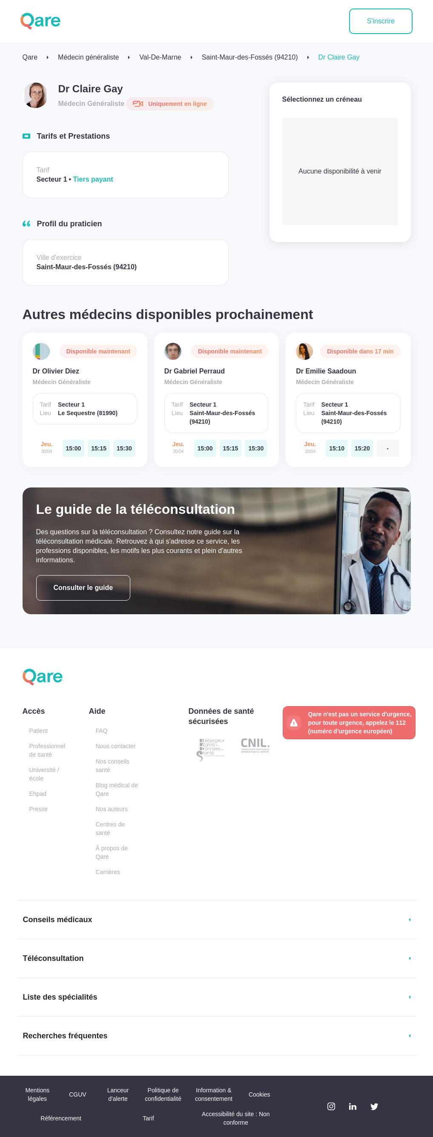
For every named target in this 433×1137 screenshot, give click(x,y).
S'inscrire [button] (381, 21)
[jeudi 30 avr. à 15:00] (74, 448)
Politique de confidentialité (163, 1094)
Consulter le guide (83, 587)
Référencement (60, 1118)
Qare (30, 57)
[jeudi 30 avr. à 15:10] (337, 448)
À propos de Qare (111, 852)
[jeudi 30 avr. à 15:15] (99, 448)
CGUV (77, 1094)
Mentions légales (37, 1094)
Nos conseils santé (112, 765)
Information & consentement (213, 1094)
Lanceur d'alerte (118, 1094)
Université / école (44, 774)
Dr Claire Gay (339, 57)
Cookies (259, 1094)
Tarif (148, 1118)
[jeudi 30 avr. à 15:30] (124, 448)
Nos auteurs (111, 809)
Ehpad (37, 793)
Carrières (107, 872)
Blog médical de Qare (116, 789)
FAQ (101, 730)
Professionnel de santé (47, 750)
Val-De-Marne (160, 57)
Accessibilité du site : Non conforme (236, 1118)
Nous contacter (115, 746)
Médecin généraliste (88, 57)
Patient (38, 730)
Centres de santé (109, 828)
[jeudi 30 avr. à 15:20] (362, 448)
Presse (38, 809)
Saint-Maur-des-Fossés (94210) (250, 57)
